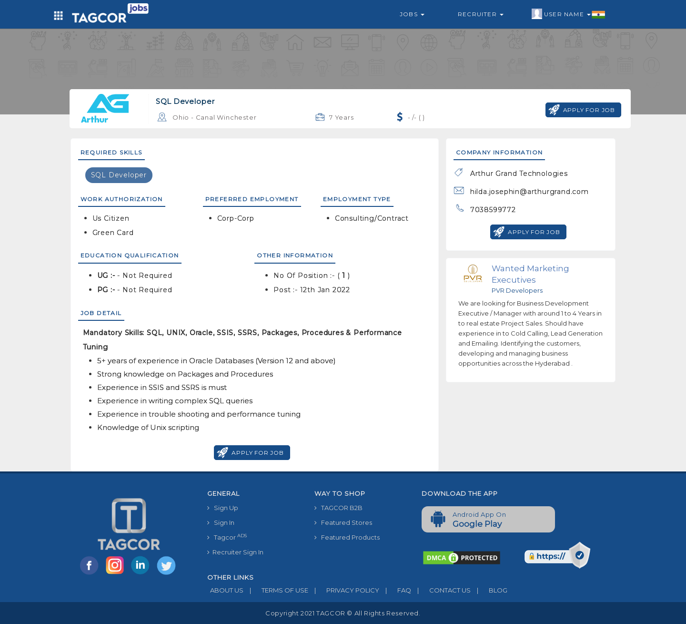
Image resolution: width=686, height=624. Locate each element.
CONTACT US (441, 590)
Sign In (220, 522)
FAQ (395, 590)
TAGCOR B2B (338, 507)
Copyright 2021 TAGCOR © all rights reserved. (342, 613)
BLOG (489, 590)
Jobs (412, 14)
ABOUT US (225, 590)
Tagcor (227, 537)
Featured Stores (343, 522)
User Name (568, 14)
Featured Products (347, 537)
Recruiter (481, 14)
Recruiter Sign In (235, 552)
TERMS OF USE (275, 590)
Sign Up (222, 507)
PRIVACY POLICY (343, 590)
